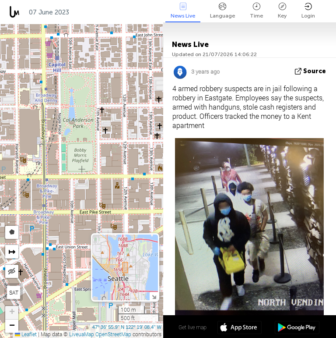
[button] (11, 313)
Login (308, 11)
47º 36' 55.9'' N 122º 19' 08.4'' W (126, 327)
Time (256, 11)
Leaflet (26, 334)
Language (222, 11)
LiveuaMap (81, 334)
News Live (183, 11)
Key (282, 11)
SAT (13, 292)
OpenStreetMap (113, 334)
